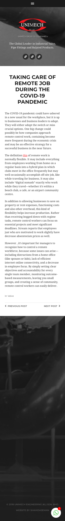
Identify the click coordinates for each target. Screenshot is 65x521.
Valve (11, 295)
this (25, 155)
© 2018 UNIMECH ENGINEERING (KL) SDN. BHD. (32, 504)
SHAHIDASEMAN (39, 510)
